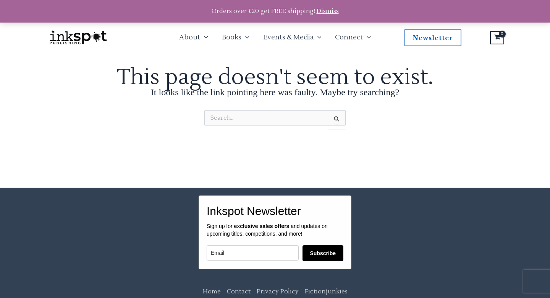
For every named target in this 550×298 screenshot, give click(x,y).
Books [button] (235, 37)
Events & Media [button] (292, 37)
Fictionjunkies (326, 291)
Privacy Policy (278, 291)
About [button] (193, 37)
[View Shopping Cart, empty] (497, 38)
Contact (239, 291)
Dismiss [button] (328, 11)
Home (212, 291)
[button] (204, 37)
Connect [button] (353, 37)
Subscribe (323, 253)
